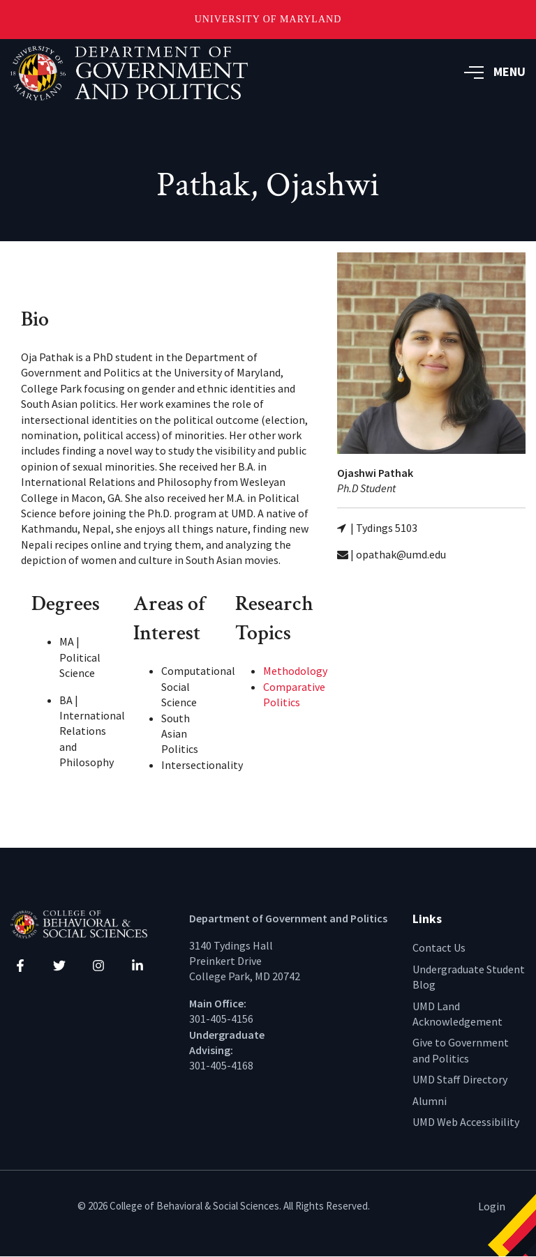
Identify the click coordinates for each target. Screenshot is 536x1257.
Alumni (429, 1101)
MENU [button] (495, 71)
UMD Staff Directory (459, 1079)
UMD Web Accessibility (465, 1122)
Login (491, 1206)
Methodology (295, 671)
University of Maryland (268, 19)
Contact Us (439, 947)
